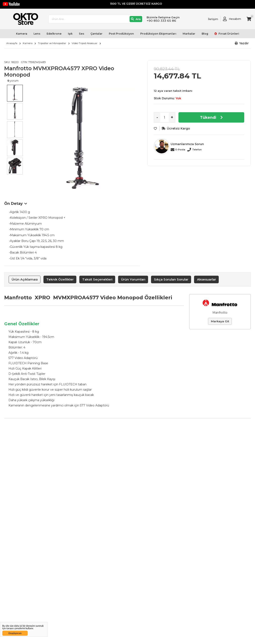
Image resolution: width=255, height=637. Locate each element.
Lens (37, 33)
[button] (242, 43)
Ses (81, 33)
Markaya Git (220, 321)
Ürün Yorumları (133, 279)
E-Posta (180, 149)
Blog (205, 33)
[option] (83, 138)
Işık (70, 33)
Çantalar (96, 33)
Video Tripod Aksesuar (84, 43)
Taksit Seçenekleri (97, 279)
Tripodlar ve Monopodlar (52, 43)
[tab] (24, 279)
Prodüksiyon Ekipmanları (158, 33)
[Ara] (136, 19)
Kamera (21, 33)
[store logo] (24, 19)
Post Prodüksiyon (121, 33)
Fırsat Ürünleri (228, 33)
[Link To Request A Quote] (210, 19)
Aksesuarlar (206, 279)
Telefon (197, 149)
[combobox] (96, 19)
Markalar (189, 33)
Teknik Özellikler (60, 279)
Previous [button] (8, 142)
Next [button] (135, 142)
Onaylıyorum (15, 633)
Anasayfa (11, 43)
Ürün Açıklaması (25, 279)
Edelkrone (54, 33)
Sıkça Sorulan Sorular (171, 279)
